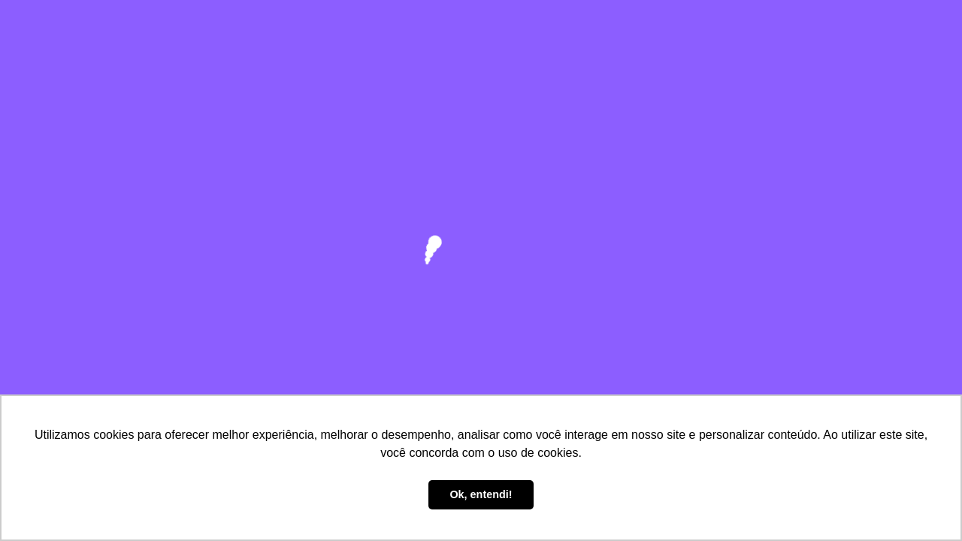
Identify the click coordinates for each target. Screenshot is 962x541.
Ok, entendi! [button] (480, 494)
